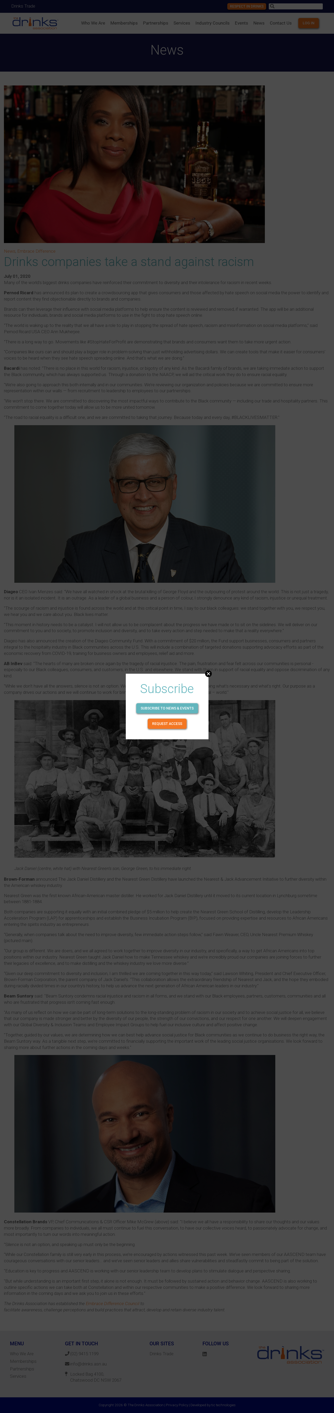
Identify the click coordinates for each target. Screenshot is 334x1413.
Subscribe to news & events (167, 708)
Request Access (167, 724)
